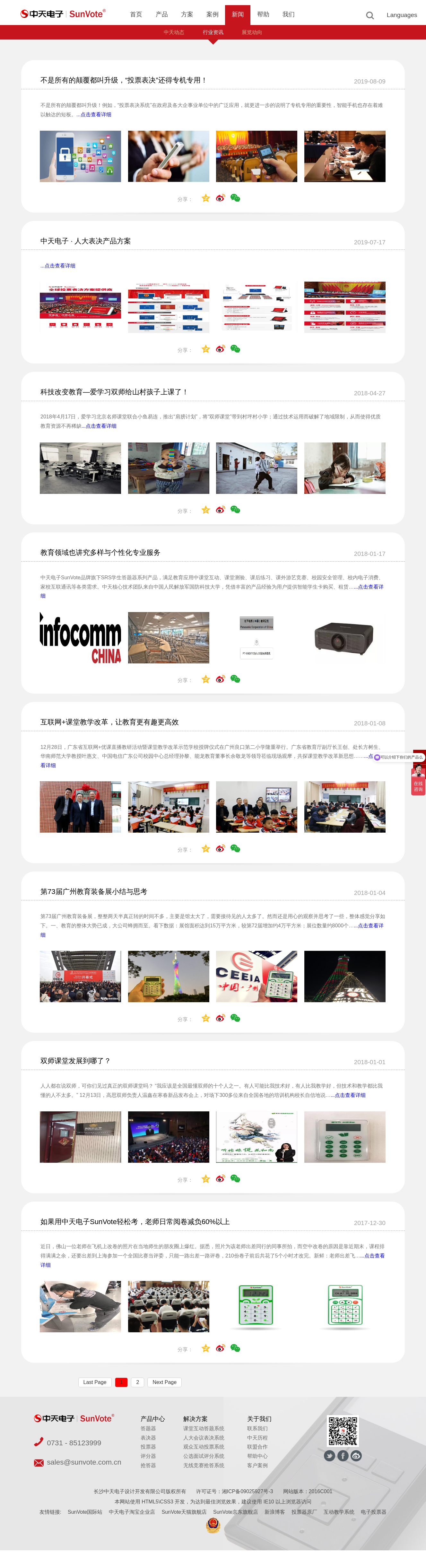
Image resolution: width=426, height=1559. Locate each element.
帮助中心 (257, 1464)
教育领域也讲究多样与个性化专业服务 (105, 556)
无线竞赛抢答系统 (203, 1474)
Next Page (164, 1391)
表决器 (148, 1446)
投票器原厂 (304, 1520)
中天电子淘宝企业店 (132, 1520)
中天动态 (171, 33)
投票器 (148, 1455)
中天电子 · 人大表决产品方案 (89, 243)
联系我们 (257, 1437)
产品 (162, 14)
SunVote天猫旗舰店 (184, 1520)
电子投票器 (374, 1520)
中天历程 (257, 1446)
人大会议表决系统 (203, 1446)
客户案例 (257, 1474)
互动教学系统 (339, 1520)
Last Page (95, 1391)
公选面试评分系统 (203, 1464)
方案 (187, 14)
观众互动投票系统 (203, 1455)
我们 (289, 14)
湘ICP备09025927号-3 (247, 1500)
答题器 (148, 1437)
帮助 (263, 14)
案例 (212, 14)
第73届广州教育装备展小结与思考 (98, 897)
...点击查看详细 (93, 116)
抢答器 (148, 1474)
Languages (402, 15)
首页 (136, 14)
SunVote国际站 (85, 1520)
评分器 (148, 1464)
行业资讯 (213, 33)
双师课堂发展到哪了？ (78, 1068)
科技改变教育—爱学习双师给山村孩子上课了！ (121, 395)
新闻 (238, 14)
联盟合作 (257, 1455)
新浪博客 (275, 1520)
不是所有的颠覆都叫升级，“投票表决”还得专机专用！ (131, 81)
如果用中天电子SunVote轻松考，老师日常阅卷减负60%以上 (143, 1229)
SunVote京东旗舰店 (235, 1520)
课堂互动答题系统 (203, 1437)
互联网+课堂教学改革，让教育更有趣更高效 (115, 727)
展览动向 (254, 33)
